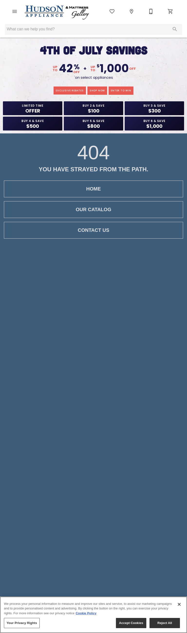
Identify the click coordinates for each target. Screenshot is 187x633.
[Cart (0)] (170, 11)
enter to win (121, 90)
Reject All (164, 623)
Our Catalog (93, 209)
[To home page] (57, 13)
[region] (93, 615)
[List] (112, 11)
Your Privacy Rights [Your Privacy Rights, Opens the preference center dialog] (22, 623)
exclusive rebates (70, 90)
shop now (97, 90)
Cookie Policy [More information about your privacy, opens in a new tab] (86, 613)
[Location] (131, 11)
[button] (14, 11)
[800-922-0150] (151, 11)
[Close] (179, 604)
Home (93, 189)
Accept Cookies (131, 623)
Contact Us (93, 230)
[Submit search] (174, 29)
